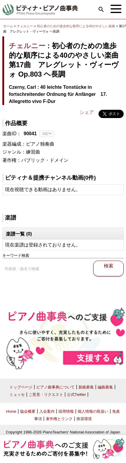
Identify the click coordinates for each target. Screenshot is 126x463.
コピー (47, 133)
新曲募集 (86, 387)
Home (11, 411)
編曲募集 (105, 387)
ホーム (8, 26)
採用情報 (66, 411)
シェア (87, 112)
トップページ (20, 387)
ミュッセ (17, 394)
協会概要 (27, 411)
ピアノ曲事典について (55, 387)
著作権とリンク (59, 419)
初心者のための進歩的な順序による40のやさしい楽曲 (76, 26)
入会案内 (47, 411)
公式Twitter (76, 394)
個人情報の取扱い (93, 411)
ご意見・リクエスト (46, 394)
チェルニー (25, 26)
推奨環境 (84, 419)
